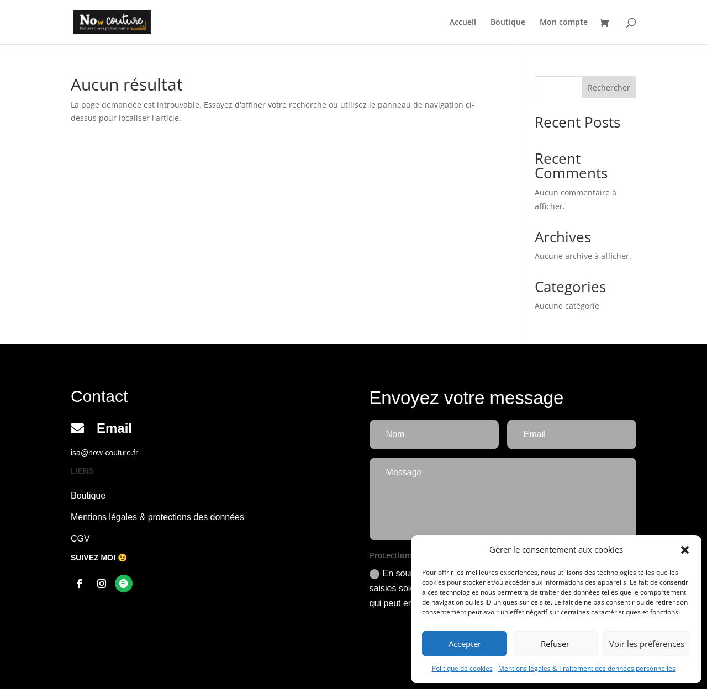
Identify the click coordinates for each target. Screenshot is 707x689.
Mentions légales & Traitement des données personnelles (587, 668)
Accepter (465, 643)
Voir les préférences (646, 643)
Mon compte (564, 22)
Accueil (463, 22)
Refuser (555, 643)
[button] (684, 549)
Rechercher (609, 87)
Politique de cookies (462, 668)
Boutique (507, 22)
